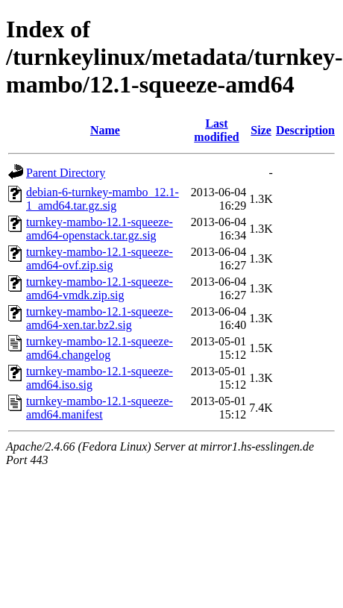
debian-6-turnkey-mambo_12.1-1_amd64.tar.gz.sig (102, 199)
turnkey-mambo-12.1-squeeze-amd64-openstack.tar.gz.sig (99, 229)
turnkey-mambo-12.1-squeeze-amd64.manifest (99, 408)
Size (261, 130)
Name (105, 130)
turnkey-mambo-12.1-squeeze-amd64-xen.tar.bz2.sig (99, 318)
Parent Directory (65, 172)
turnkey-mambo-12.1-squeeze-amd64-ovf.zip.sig (99, 258)
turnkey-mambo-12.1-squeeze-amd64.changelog (99, 348)
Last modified (216, 130)
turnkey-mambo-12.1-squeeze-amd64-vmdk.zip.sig (99, 288)
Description (305, 130)
